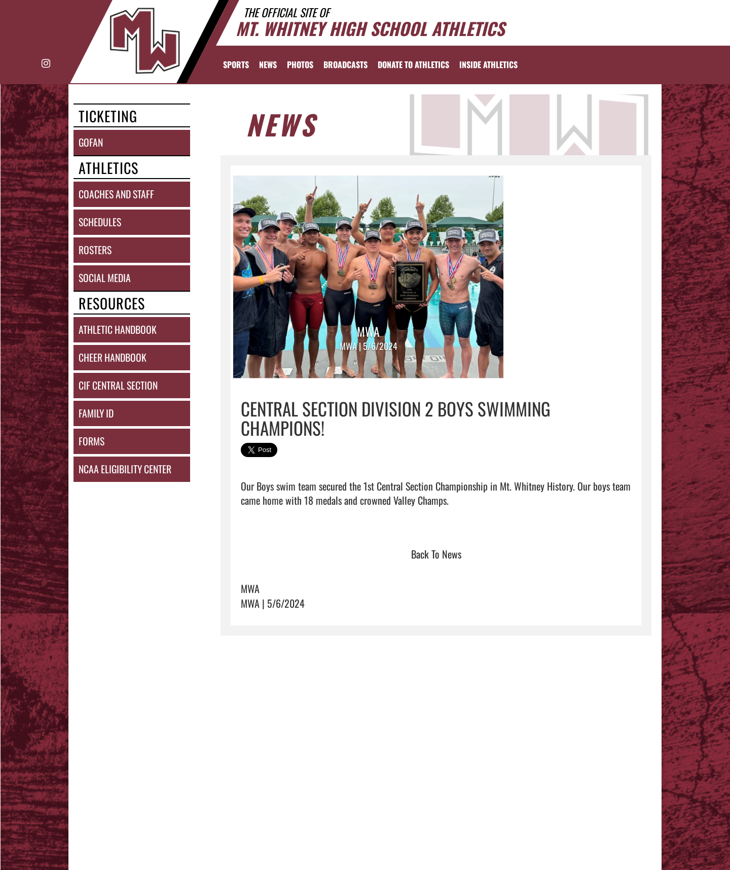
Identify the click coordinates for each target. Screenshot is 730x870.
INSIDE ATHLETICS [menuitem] (488, 64)
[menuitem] (268, 64)
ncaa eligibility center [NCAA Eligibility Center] (125, 469)
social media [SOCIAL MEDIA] (105, 277)
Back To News (436, 554)
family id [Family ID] (96, 413)
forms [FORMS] (91, 441)
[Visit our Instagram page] (45, 63)
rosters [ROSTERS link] (95, 249)
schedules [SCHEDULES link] (100, 222)
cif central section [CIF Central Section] (118, 385)
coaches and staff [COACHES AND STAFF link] (116, 194)
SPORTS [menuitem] (236, 64)
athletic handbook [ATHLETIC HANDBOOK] (118, 329)
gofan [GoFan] (91, 142)
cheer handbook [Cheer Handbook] (113, 357)
